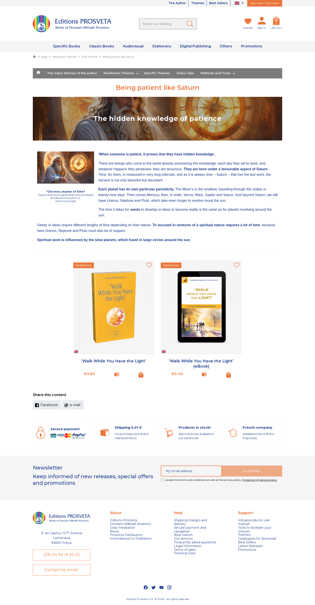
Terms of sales (185, 550)
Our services (183, 539)
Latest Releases (250, 546)
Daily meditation (122, 528)
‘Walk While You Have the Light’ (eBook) (201, 364)
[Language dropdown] (240, 3)
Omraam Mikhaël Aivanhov (130, 524)
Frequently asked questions (195, 542)
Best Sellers (218, 3)
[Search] (168, 23)
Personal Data (185, 553)
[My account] (261, 21)
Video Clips (185, 73)
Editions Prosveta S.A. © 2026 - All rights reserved (157, 599)
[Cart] (276, 22)
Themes (196, 3)
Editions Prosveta (123, 520)
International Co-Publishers (130, 539)
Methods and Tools (216, 73)
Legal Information (187, 546)
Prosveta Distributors (126, 535)
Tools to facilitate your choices (254, 529)
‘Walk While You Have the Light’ (114, 361)
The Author (175, 3)
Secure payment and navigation (190, 529)
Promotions (247, 550)
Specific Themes (157, 73)
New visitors (183, 535)
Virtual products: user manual (254, 522)
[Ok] (191, 24)
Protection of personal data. (259, 480)
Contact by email (61, 570)
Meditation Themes (119, 73)
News (114, 531)
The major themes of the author (72, 73)
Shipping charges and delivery (190, 522)
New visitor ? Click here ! (264, 3)
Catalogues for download (257, 539)
